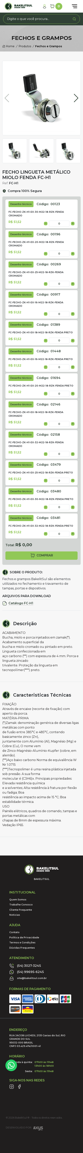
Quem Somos (17, 899)
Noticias (14, 914)
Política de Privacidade (24, 937)
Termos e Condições (22, 942)
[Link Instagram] (11, 1086)
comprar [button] (41, 555)
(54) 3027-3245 (25, 966)
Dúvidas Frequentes (22, 947)
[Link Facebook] (19, 1086)
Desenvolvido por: (24, 1128)
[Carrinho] (56, 6)
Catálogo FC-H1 (17, 603)
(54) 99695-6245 (26, 972)
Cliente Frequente (20, 909)
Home (8, 46)
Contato (14, 932)
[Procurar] (74, 19)
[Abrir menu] (74, 6)
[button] (76, 98)
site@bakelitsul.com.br (28, 978)
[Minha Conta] (44, 6)
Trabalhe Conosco (21, 904)
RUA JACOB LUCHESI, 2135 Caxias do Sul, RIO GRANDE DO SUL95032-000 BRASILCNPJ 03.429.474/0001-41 (37, 1041)
